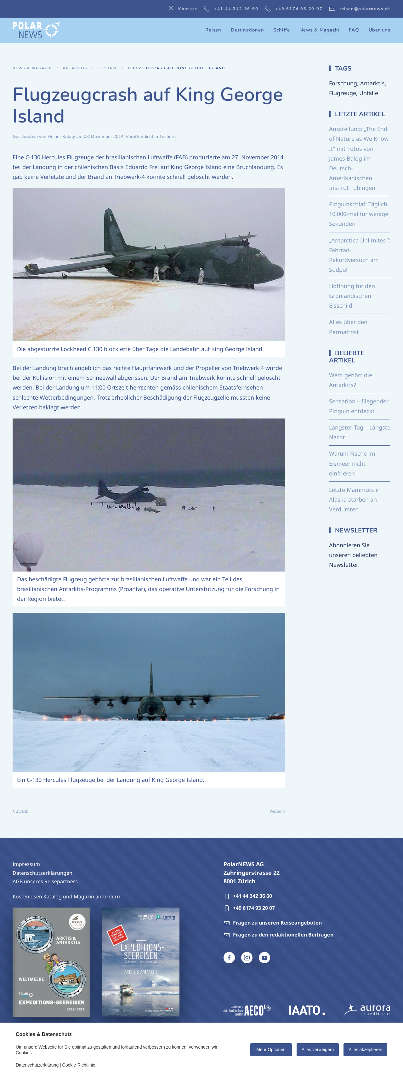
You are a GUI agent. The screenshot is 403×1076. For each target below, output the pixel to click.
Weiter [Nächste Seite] (277, 811)
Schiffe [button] (281, 30)
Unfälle (368, 93)
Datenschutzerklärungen (42, 872)
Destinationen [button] (247, 30)
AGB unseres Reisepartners (45, 881)
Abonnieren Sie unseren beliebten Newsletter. (353, 554)
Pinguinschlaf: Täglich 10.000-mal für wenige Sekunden (358, 213)
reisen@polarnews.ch (359, 9)
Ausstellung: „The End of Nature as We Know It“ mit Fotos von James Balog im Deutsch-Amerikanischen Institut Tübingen (359, 158)
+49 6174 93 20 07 (294, 9)
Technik (167, 136)
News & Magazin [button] (319, 30)
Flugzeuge (342, 93)
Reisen (213, 30)
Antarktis (372, 83)
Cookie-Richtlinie (78, 1064)
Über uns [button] (379, 30)
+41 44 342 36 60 (231, 9)
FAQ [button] (354, 30)
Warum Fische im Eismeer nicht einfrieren (352, 463)
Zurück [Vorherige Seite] (20, 811)
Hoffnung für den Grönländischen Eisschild (352, 295)
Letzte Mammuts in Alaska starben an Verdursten (355, 499)
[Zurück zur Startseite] (36, 30)
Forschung (343, 83)
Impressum (26, 864)
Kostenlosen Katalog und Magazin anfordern (66, 896)
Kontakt (182, 9)
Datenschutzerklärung (37, 1064)
